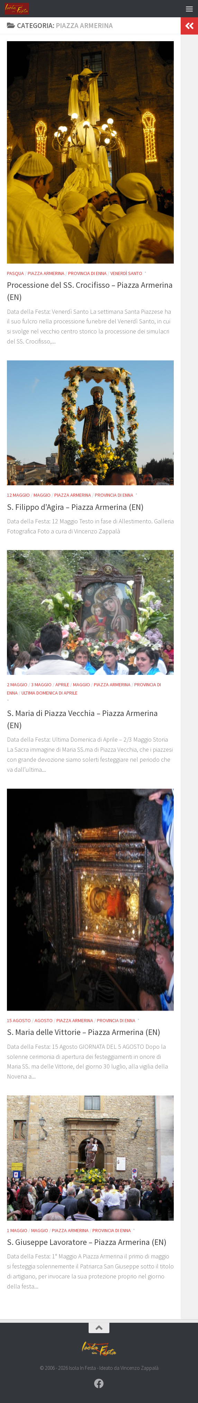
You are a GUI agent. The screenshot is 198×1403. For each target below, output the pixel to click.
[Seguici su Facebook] (99, 1383)
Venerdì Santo (126, 273)
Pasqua (15, 273)
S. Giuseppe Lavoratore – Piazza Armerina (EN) (86, 1242)
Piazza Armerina (46, 273)
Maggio (42, 495)
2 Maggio (17, 684)
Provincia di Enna (87, 273)
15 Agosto (19, 1020)
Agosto (44, 1020)
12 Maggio (18, 495)
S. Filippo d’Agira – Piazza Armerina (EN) (75, 507)
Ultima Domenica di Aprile (49, 693)
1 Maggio (17, 1230)
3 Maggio (41, 684)
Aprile (62, 684)
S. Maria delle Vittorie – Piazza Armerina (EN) (83, 1032)
